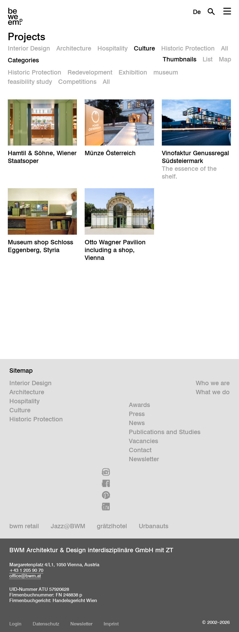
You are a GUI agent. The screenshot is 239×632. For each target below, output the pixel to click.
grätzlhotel (112, 526)
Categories (23, 60)
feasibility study (30, 81)
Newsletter (144, 459)
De (197, 12)
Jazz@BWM (68, 526)
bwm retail (24, 526)
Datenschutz (46, 624)
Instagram (106, 472)
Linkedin (106, 506)
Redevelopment (90, 72)
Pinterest (106, 495)
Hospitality (112, 48)
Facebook (106, 483)
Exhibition (133, 72)
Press (137, 414)
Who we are (213, 383)
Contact (140, 450)
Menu (227, 11)
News (137, 423)
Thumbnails (179, 59)
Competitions (77, 81)
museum (165, 72)
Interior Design (29, 48)
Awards (139, 405)
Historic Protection (188, 48)
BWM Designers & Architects (15, 16)
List (208, 59)
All (224, 48)
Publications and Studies (164, 432)
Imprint (111, 624)
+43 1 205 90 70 (26, 570)
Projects (26, 36)
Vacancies (143, 441)
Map (225, 59)
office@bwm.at (25, 576)
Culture (144, 48)
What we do (213, 392)
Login (15, 624)
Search (211, 11)
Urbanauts (153, 526)
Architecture (73, 48)
